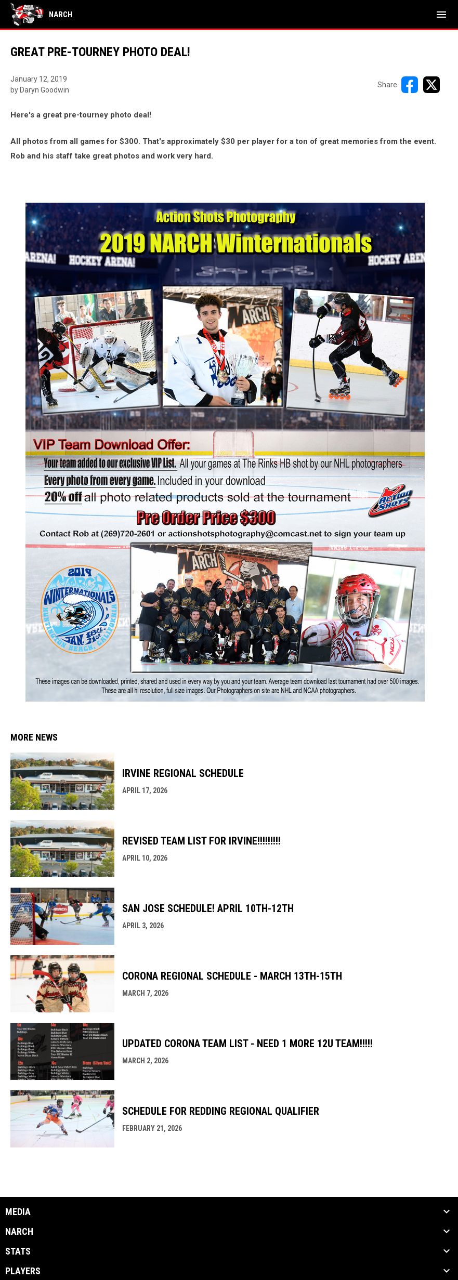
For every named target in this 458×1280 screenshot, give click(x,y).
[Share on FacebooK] (409, 84)
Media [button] (18, 1212)
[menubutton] (441, 14)
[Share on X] (431, 84)
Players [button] (23, 1271)
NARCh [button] (19, 1231)
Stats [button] (18, 1251)
